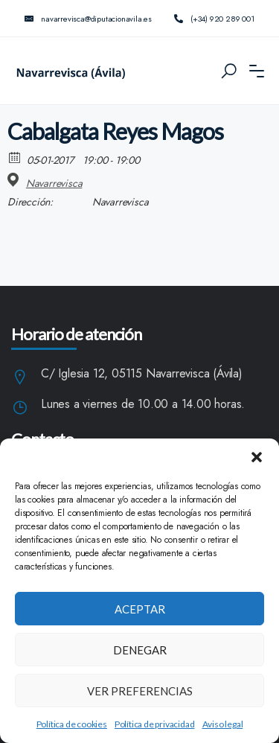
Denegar (140, 650)
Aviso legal (222, 724)
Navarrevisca (54, 183)
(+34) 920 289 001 (214, 19)
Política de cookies (71, 724)
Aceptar (140, 609)
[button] (256, 457)
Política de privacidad (155, 724)
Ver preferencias (140, 691)
